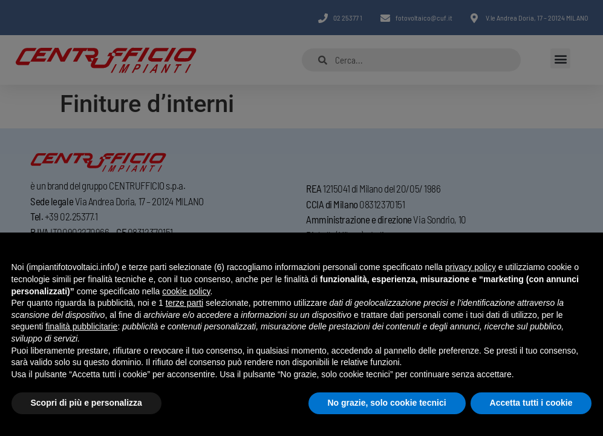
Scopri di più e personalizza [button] (86, 403)
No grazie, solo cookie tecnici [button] (387, 403)
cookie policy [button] (186, 291)
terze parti (184, 303)
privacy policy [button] (470, 267)
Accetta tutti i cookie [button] (531, 403)
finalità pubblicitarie (81, 326)
